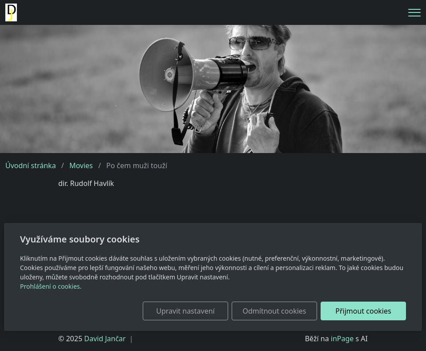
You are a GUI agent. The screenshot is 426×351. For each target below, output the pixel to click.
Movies (81, 165)
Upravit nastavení (185, 311)
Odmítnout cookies (274, 311)
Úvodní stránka (30, 165)
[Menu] (414, 12)
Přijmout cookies (363, 311)
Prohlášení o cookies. (50, 286)
